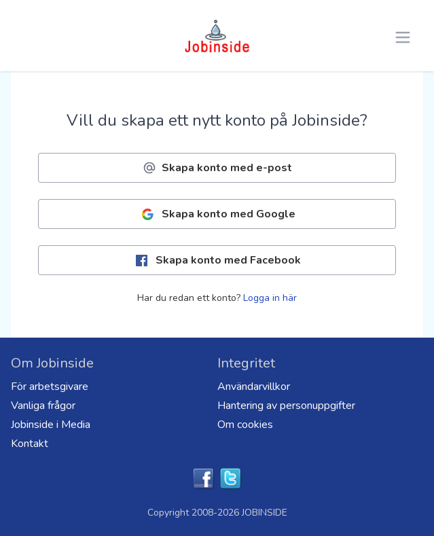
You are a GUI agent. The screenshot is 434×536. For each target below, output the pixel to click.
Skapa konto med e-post (217, 167)
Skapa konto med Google (217, 214)
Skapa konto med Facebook (217, 260)
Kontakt (29, 443)
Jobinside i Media (50, 424)
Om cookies (245, 424)
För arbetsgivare (49, 386)
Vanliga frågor (43, 405)
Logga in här (270, 297)
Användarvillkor (253, 386)
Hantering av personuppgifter (286, 405)
